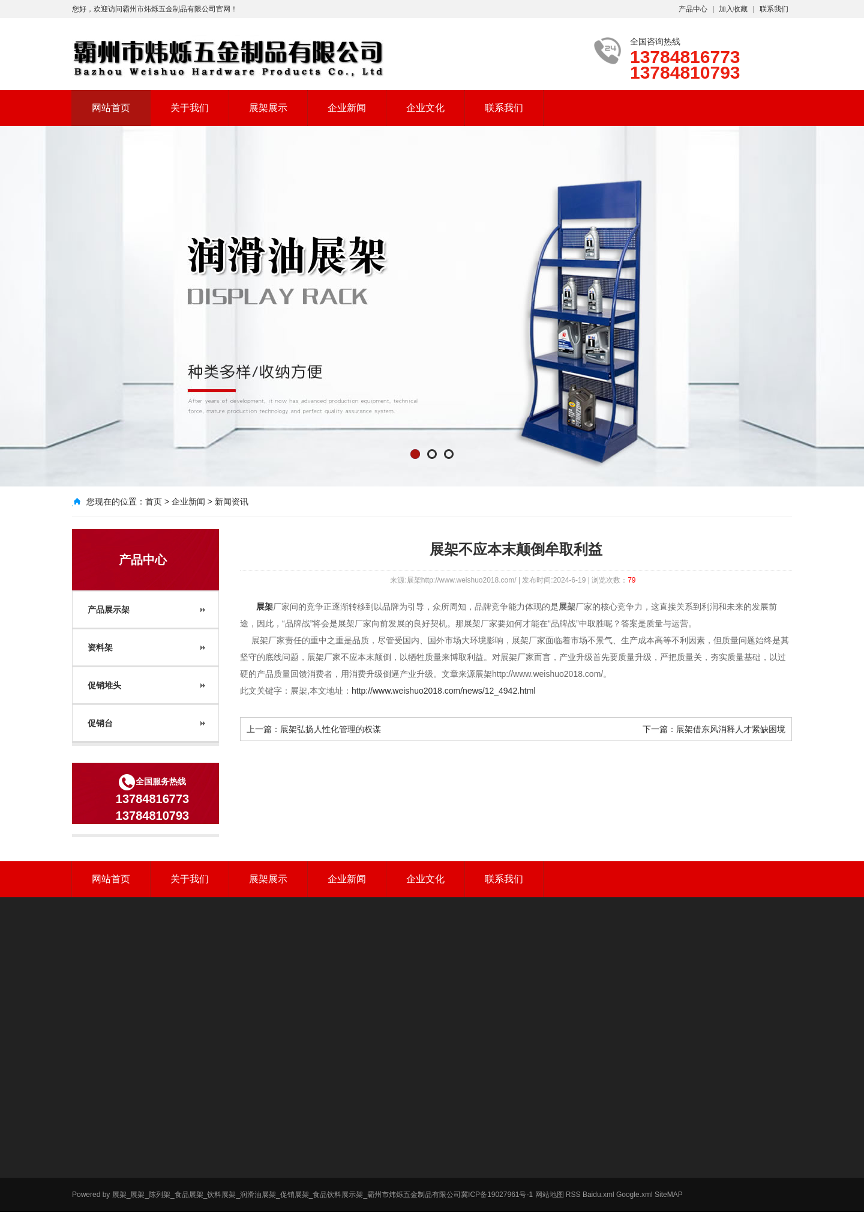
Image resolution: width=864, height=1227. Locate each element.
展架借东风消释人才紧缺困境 (730, 729)
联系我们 (774, 9)
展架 (263, 606)
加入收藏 (733, 9)
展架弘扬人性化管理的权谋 (330, 729)
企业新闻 (347, 108)
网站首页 (111, 108)
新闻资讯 (231, 501)
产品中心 (693, 9)
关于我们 (189, 108)
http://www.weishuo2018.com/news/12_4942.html (444, 690)
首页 (153, 501)
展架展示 (268, 108)
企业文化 (425, 108)
